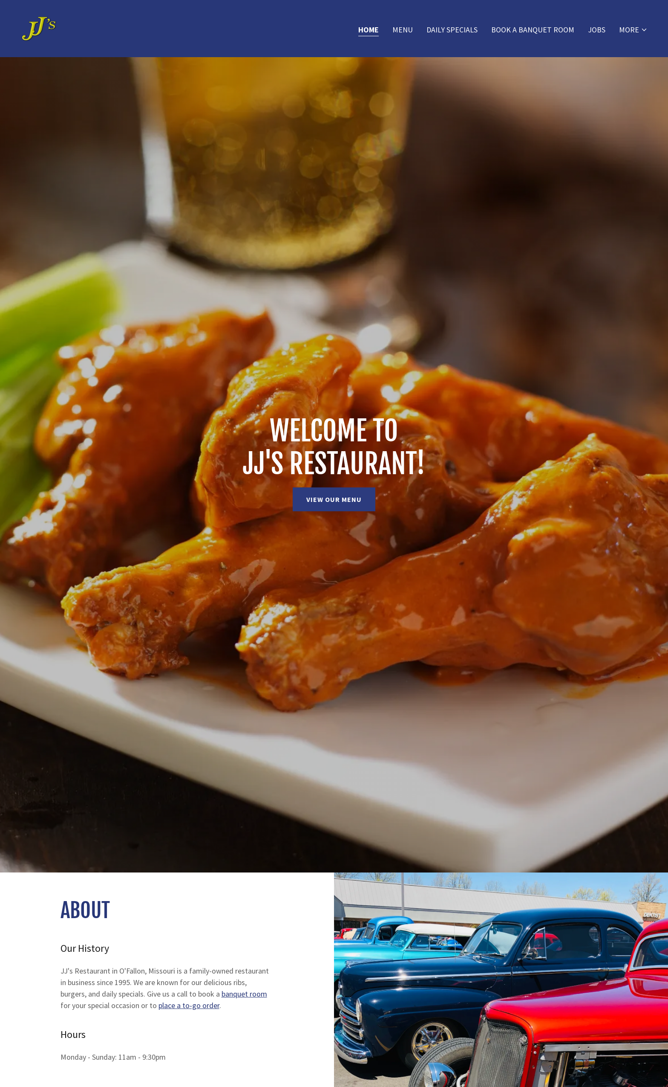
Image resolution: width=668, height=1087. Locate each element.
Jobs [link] (596, 30)
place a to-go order (188, 1005)
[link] (38, 27)
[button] (633, 30)
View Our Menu (334, 499)
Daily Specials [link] (452, 30)
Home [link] (368, 30)
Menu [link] (402, 30)
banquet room (244, 994)
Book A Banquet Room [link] (532, 30)
